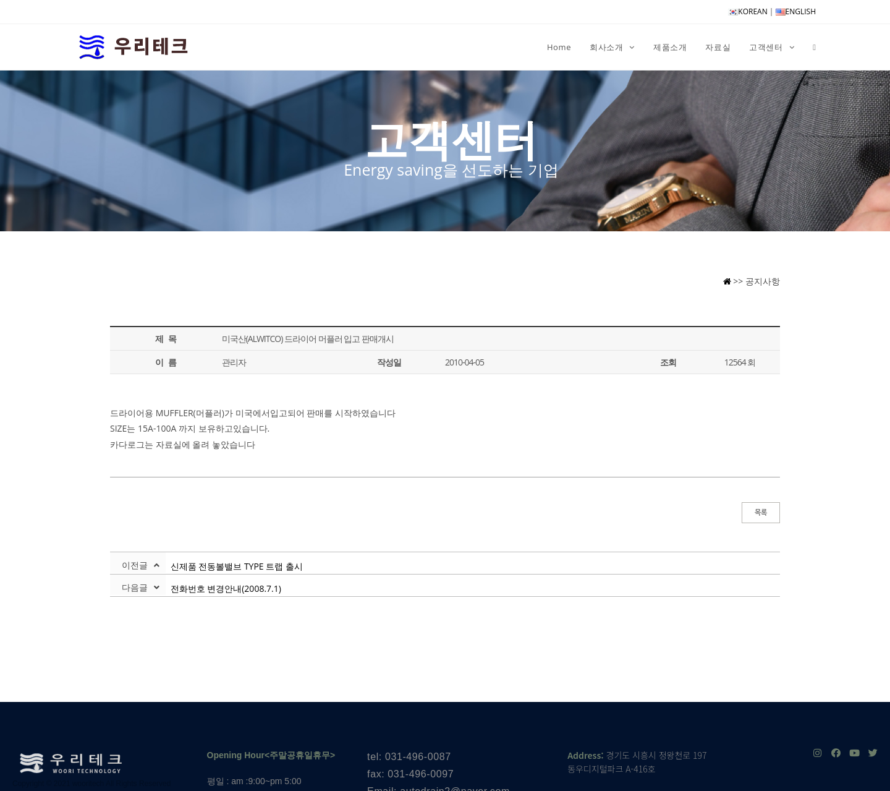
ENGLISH (796, 11)
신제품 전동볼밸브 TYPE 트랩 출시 (234, 566)
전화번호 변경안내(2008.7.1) (223, 588)
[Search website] (814, 47)
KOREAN (747, 11)
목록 (761, 512)
